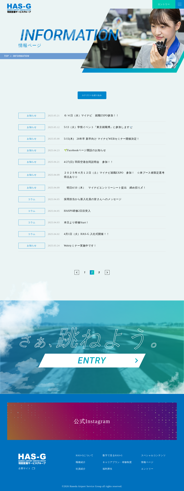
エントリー (164, 4)
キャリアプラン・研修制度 (117, 462)
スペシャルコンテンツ (153, 455)
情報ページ (147, 462)
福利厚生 (107, 469)
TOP (8, 56)
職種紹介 (81, 462)
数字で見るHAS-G (113, 455)
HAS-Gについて (84, 455)
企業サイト (24, 468)
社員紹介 (81, 469)
